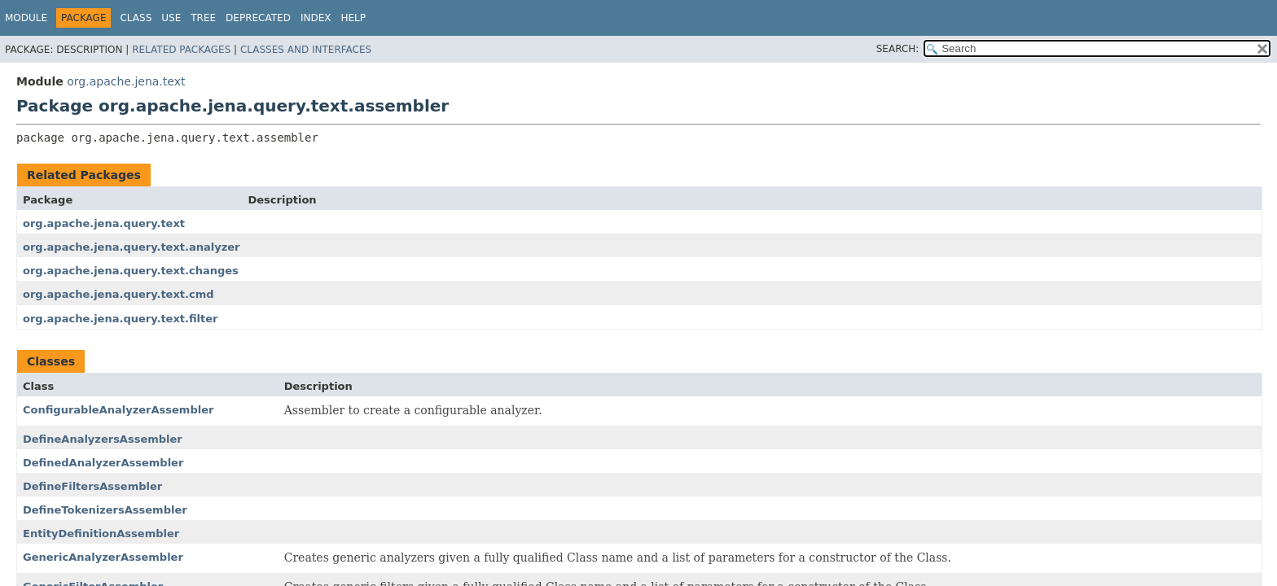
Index (316, 18)
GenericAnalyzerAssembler (103, 557)
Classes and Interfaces (305, 49)
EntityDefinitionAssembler (101, 533)
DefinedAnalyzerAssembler (103, 463)
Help (353, 18)
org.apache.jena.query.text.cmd (118, 294)
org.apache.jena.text (126, 81)
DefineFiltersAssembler (92, 486)
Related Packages (181, 49)
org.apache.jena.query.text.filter (120, 319)
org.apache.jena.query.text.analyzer (131, 247)
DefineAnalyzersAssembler (102, 439)
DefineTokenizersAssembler (105, 510)
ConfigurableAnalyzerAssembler (118, 410)
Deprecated (258, 18)
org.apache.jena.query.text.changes (131, 271)
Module (26, 18)
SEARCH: (897, 49)
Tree (203, 18)
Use (171, 18)
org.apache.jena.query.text (104, 223)
